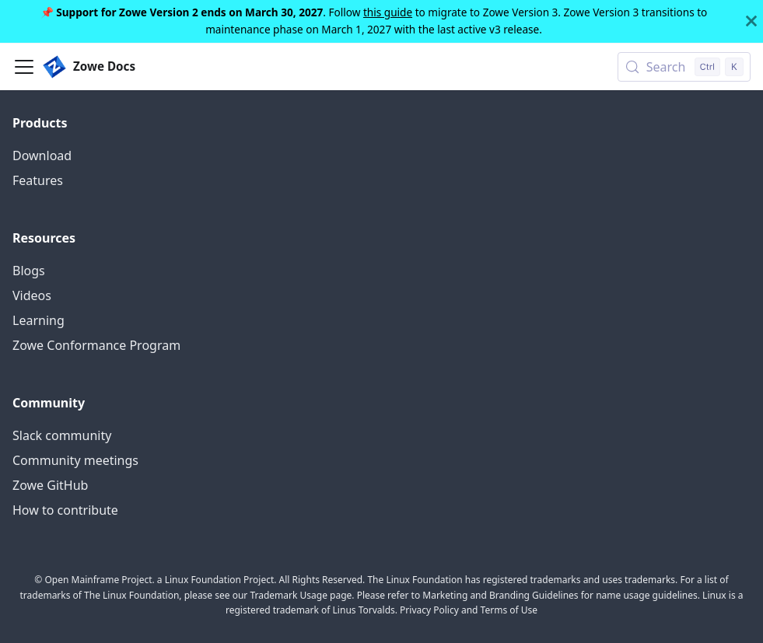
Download (42, 155)
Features (37, 180)
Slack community (61, 435)
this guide (387, 12)
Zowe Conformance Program (96, 345)
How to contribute (65, 510)
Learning (38, 320)
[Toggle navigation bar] (24, 67)
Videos (31, 295)
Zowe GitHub (50, 485)
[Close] (751, 21)
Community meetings (75, 460)
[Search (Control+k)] (684, 67)
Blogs (28, 270)
